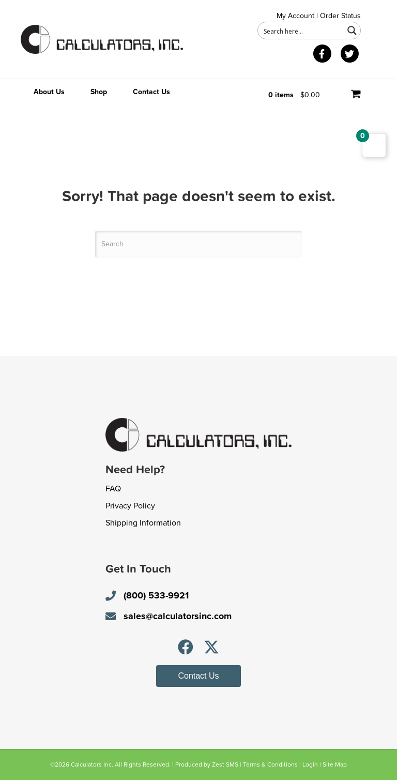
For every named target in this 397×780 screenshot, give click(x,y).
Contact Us (151, 91)
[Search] (198, 244)
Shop (98, 91)
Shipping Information (143, 523)
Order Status (340, 15)
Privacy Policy (130, 506)
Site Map (335, 764)
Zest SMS (225, 764)
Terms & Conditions (270, 764)
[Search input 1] (301, 30)
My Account (295, 15)
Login (310, 764)
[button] (185, 647)
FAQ (113, 489)
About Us (49, 91)
